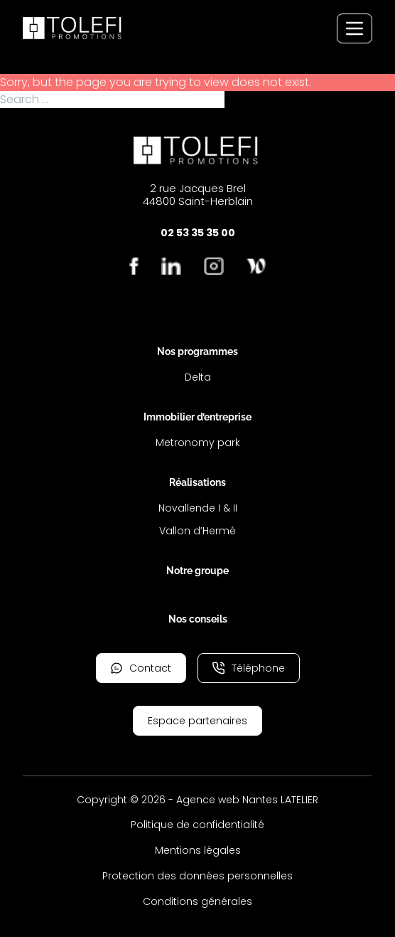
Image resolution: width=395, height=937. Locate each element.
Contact (141, 668)
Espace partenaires (197, 721)
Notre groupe (197, 570)
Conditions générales (197, 901)
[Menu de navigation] (354, 28)
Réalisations (197, 482)
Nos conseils (197, 619)
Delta (198, 377)
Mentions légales (198, 850)
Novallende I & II (197, 508)
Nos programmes (197, 351)
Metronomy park (198, 442)
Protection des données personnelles (197, 876)
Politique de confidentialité (197, 824)
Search (245, 99)
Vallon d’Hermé (197, 531)
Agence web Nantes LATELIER (247, 800)
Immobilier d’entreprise (197, 417)
